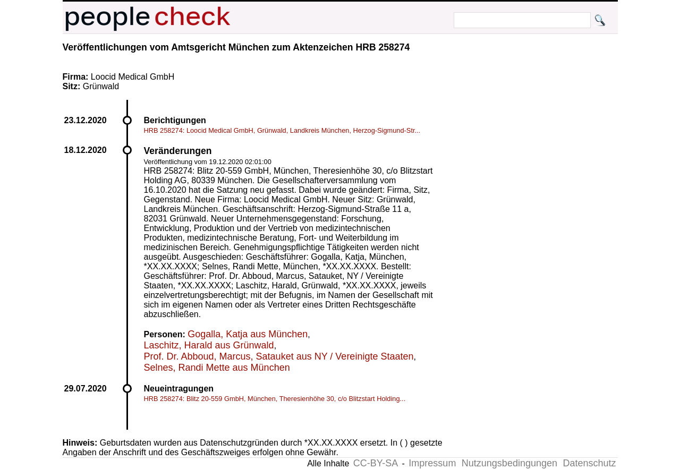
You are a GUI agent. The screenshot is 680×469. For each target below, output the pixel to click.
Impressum (432, 463)
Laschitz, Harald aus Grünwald (209, 345)
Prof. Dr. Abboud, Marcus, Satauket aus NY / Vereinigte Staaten (279, 356)
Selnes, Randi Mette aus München (217, 367)
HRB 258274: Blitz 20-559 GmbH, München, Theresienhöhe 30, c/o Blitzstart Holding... (275, 399)
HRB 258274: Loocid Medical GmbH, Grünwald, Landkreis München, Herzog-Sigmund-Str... (282, 130)
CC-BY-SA (375, 463)
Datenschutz (589, 463)
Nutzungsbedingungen (509, 463)
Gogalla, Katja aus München (248, 334)
